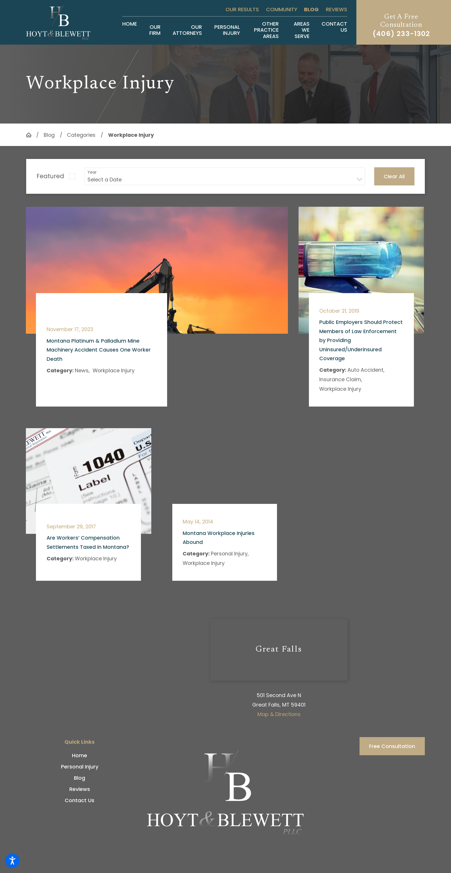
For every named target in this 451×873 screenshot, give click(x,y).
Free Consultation (392, 746)
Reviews (336, 9)
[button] (12, 860)
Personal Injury (79, 766)
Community (281, 9)
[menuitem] (129, 30)
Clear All (394, 176)
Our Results (242, 9)
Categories (81, 134)
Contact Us (79, 800)
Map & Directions (279, 714)
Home (79, 755)
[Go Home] (31, 135)
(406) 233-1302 (401, 34)
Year (92, 172)
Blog (311, 9)
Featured (50, 176)
